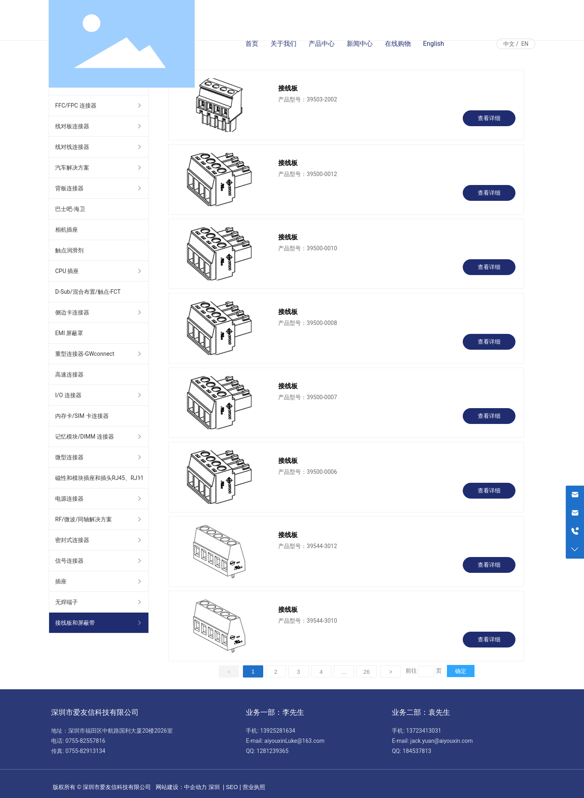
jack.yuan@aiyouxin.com (441, 741)
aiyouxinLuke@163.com (294, 741)
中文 (509, 44)
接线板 (288, 88)
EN (524, 44)
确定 (460, 671)
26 (366, 672)
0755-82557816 (85, 741)
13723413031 (423, 730)
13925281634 (277, 730)
